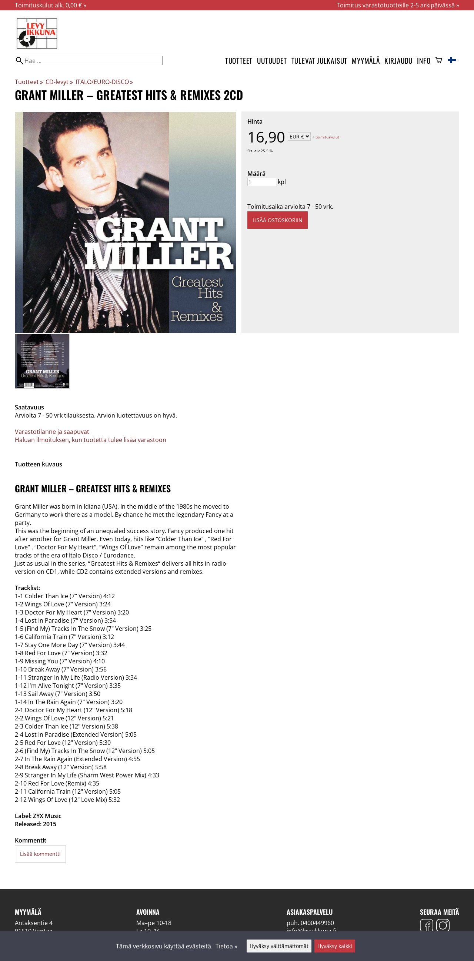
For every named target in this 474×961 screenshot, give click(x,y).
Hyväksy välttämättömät (279, 946)
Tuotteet (239, 60)
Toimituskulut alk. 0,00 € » (50, 5)
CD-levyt (59, 82)
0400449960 (317, 923)
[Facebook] (426, 926)
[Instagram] (443, 926)
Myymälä (366, 60)
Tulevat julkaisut (319, 60)
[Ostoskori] (438, 61)
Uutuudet (272, 60)
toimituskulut (327, 137)
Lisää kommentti (40, 853)
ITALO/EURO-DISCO (104, 82)
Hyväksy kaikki (334, 946)
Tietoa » (226, 946)
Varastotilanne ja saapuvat (52, 432)
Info (423, 60)
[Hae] (89, 60)
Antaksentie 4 (34, 923)
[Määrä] (261, 182)
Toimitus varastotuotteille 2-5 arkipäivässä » (398, 5)
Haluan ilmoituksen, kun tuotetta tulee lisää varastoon (90, 440)
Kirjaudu (398, 60)
